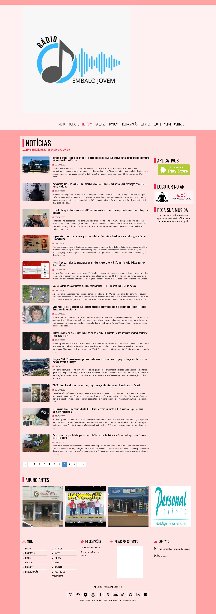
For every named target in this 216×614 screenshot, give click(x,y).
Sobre (167, 124)
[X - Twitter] (108, 595)
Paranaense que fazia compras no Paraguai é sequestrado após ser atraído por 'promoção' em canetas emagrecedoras (99, 185)
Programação (129, 124)
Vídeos (57, 557)
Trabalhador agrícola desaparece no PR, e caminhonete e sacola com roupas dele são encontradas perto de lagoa (100, 211)
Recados (113, 124)
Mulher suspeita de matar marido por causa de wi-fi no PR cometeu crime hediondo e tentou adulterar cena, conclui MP (100, 334)
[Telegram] (85, 595)
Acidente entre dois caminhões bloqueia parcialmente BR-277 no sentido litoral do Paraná (94, 286)
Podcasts (73, 124)
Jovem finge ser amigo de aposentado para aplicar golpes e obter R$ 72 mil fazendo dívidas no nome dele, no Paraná (98, 264)
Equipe (157, 124)
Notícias (87, 124)
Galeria (100, 124)
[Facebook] (100, 595)
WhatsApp (163, 556)
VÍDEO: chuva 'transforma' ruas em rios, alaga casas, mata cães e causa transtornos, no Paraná (96, 385)
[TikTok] (123, 595)
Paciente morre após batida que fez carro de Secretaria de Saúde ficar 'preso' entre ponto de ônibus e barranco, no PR (99, 436)
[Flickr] (145, 595)
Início (61, 124)
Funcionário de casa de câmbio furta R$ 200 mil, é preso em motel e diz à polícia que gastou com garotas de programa (97, 410)
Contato (179, 124)
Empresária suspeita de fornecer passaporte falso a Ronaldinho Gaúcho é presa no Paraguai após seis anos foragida (99, 237)
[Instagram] (70, 595)
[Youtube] (93, 595)
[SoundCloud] (115, 595)
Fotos (57, 553)
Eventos (145, 124)
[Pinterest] (130, 595)
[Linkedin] (138, 595)
